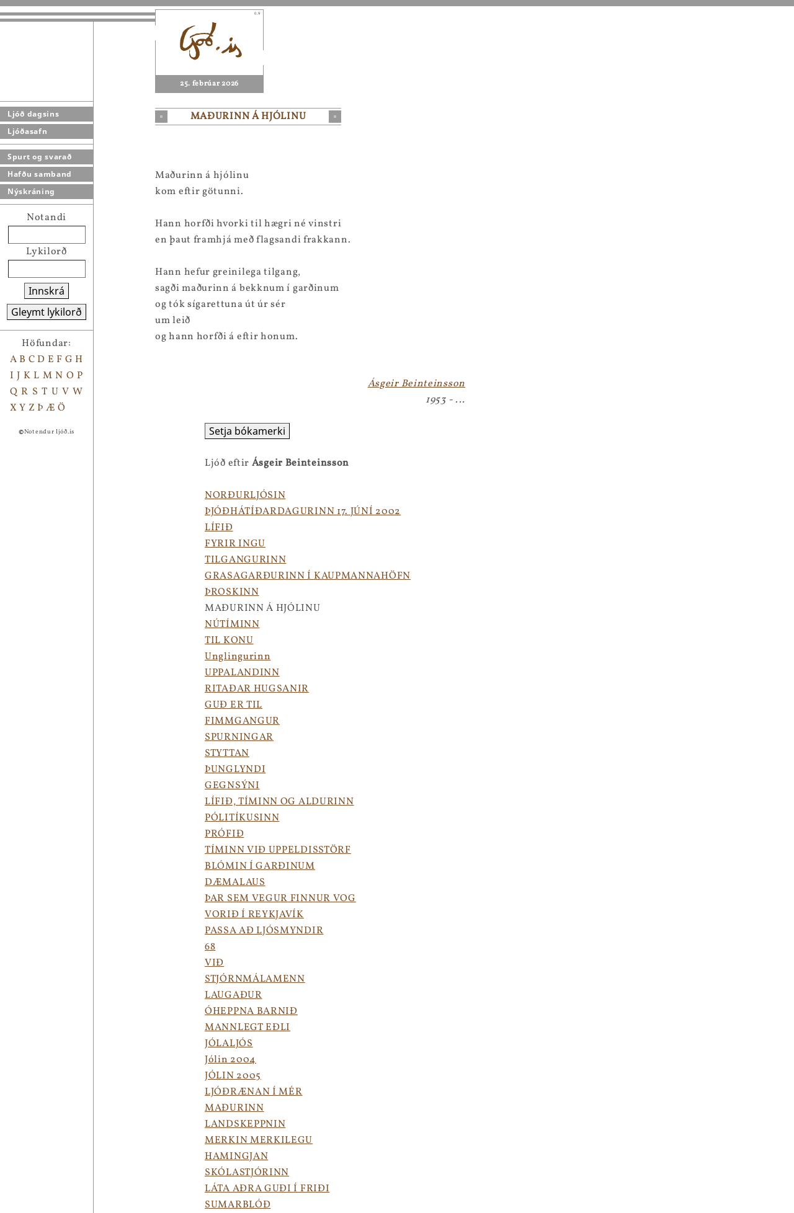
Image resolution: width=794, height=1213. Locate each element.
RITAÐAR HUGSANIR (257, 689)
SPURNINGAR (239, 737)
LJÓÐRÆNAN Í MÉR (254, 1092)
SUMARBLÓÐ (237, 1205)
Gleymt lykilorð (46, 312)
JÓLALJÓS (229, 1044)
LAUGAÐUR (233, 995)
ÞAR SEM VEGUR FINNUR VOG (280, 898)
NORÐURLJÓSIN (245, 495)
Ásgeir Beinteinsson (416, 384)
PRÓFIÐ (224, 834)
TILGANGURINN (245, 560)
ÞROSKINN (232, 592)
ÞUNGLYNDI (235, 769)
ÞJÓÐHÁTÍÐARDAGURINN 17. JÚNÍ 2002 (303, 511)
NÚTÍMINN (232, 624)
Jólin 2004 (230, 1060)
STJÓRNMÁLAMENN (255, 979)
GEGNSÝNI (232, 786)
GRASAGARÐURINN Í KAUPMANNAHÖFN (308, 576)
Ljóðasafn (27, 131)
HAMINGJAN (236, 1156)
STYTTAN (227, 753)
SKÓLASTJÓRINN (247, 1173)
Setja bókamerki (247, 431)
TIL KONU (229, 640)
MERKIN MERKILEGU (259, 1140)
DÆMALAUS (235, 882)
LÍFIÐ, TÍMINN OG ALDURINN (279, 802)
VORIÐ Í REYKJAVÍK (254, 915)
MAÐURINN (234, 1108)
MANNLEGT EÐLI (247, 1027)
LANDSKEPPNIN (245, 1124)
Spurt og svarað (39, 156)
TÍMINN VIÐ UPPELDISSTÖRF (278, 850)
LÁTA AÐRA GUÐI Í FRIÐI (267, 1189)
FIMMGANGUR (242, 721)
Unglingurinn (237, 657)
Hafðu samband (39, 174)
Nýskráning (31, 191)
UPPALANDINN (242, 673)
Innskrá (47, 291)
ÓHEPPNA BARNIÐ (251, 1011)
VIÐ (214, 963)
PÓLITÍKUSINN (242, 818)
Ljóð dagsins (33, 114)
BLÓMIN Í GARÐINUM (260, 866)
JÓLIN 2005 (233, 1076)
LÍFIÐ (219, 528)
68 (210, 947)
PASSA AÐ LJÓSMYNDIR (264, 931)
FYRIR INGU (235, 544)
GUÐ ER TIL (233, 705)
